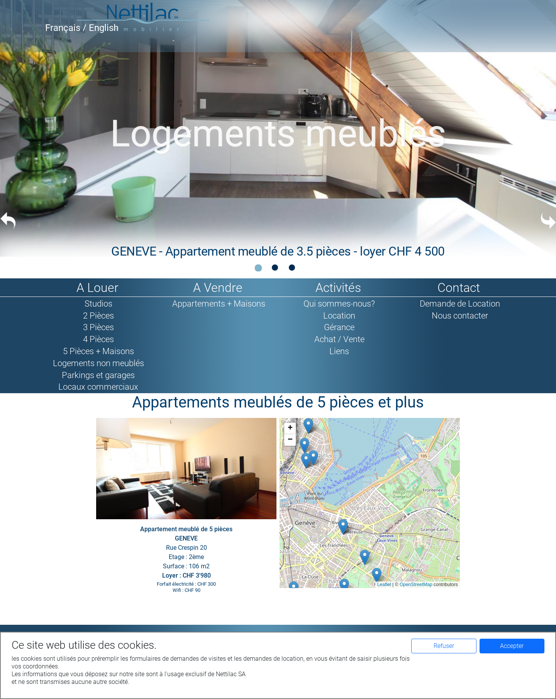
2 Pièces (98, 315)
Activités (338, 287)
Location (339, 315)
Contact (458, 287)
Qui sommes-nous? (339, 303)
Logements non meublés (98, 363)
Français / (67, 27)
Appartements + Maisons (218, 303)
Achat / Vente (339, 339)
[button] (344, 586)
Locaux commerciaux (98, 387)
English (104, 27)
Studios (98, 303)
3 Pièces (98, 327)
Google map (369, 503)
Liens (339, 351)
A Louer (97, 287)
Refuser (444, 646)
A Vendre (217, 287)
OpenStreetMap (416, 584)
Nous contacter (460, 315)
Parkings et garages (98, 375)
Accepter (512, 646)
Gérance (339, 327)
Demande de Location (460, 303)
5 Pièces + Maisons (98, 351)
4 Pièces (98, 339)
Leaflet (384, 584)
